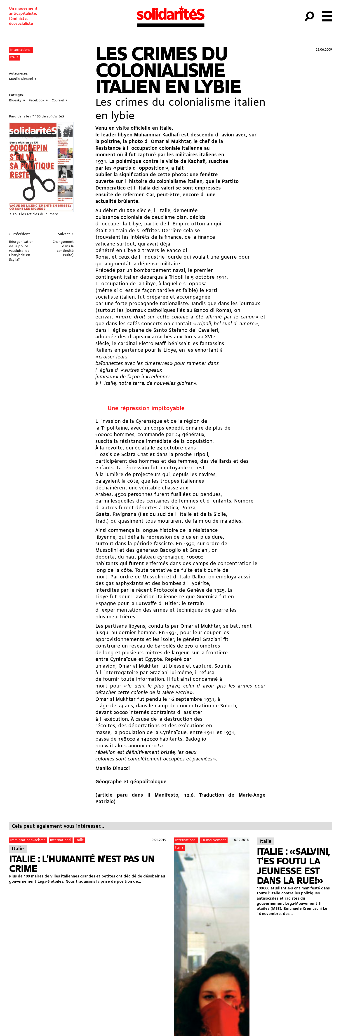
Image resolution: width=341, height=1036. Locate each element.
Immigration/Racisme (28, 840)
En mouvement (213, 840)
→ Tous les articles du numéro (33, 214)
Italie (14, 57)
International (20, 50)
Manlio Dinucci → (22, 79)
